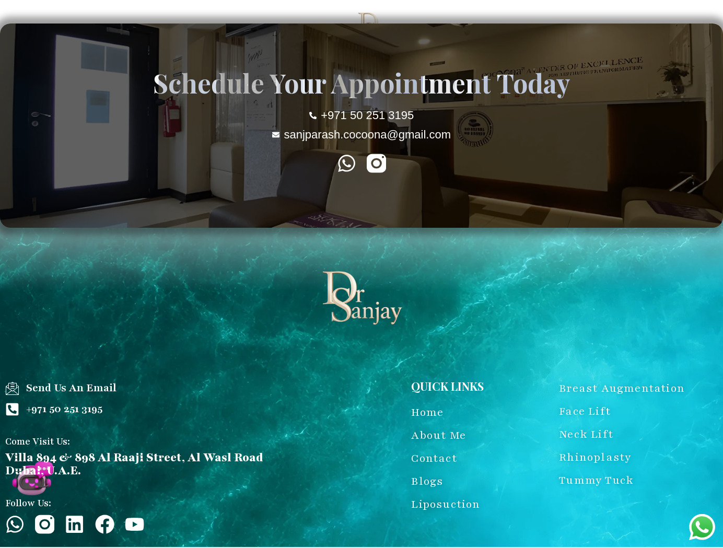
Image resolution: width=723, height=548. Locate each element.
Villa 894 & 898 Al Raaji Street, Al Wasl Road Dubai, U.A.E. (134, 464)
